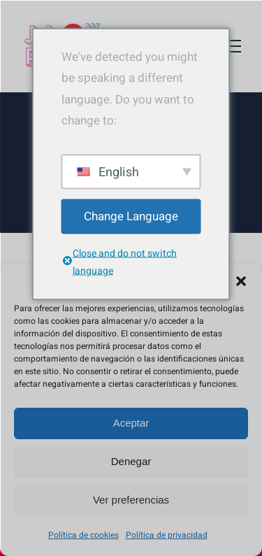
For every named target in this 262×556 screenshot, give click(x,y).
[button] (241, 281)
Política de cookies (83, 535)
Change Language (131, 215)
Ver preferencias (131, 500)
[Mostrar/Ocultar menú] (230, 46)
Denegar (131, 461)
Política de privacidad (167, 535)
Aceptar (131, 423)
